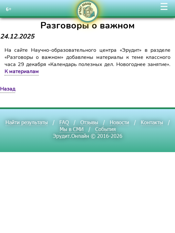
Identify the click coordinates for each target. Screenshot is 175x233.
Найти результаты (26, 122)
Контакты (152, 122)
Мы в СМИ (72, 129)
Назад (7, 89)
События (105, 129)
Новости (119, 122)
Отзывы (89, 122)
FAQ (64, 122)
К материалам (22, 71)
